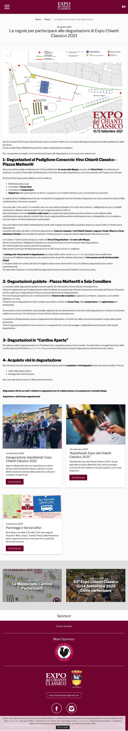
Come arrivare (64, 626)
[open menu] (7, 7)
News (47, 19)
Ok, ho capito (62, 727)
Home (38, 19)
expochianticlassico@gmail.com (64, 695)
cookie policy (13, 721)
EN (123, 6)
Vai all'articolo (14, 481)
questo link (79, 254)
